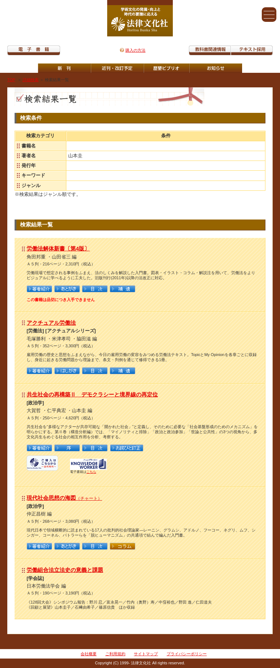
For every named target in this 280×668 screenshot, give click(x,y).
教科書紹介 (252, 50)
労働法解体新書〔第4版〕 (58, 248)
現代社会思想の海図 (64, 498)
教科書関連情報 (210, 50)
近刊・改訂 (117, 68)
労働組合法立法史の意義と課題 (65, 570)
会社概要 (89, 654)
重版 (215, 68)
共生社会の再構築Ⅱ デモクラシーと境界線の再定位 (92, 394)
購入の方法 (135, 50)
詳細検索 (31, 80)
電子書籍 (33, 50)
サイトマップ (146, 654)
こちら (91, 472)
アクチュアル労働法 (51, 323)
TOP (11, 80)
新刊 (64, 68)
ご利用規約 (115, 654)
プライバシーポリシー (187, 654)
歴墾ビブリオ (166, 68)
